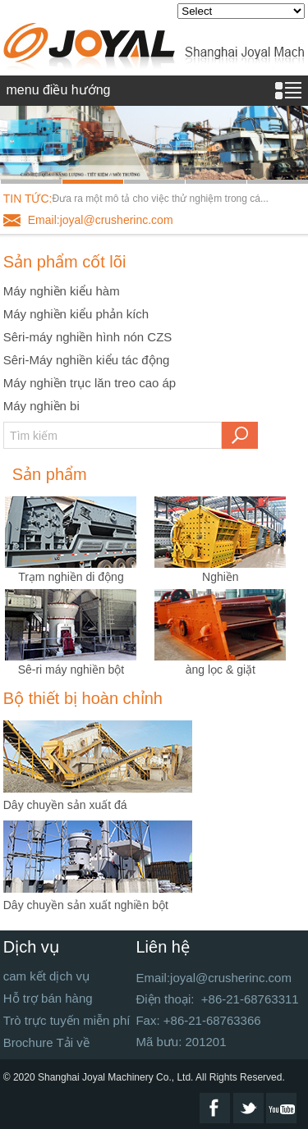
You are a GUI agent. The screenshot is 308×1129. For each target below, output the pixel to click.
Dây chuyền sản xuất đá (65, 804)
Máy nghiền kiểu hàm (61, 291)
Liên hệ (163, 947)
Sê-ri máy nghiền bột (71, 669)
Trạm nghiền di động (71, 576)
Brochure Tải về (46, 1042)
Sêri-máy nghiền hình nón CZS (87, 337)
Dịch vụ (31, 947)
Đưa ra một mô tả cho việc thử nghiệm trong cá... (161, 198)
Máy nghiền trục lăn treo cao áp (89, 383)
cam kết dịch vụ (46, 976)
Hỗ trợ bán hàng (48, 998)
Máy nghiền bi (41, 406)
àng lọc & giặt (220, 669)
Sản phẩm (49, 474)
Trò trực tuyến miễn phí (67, 1020)
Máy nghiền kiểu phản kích (76, 314)
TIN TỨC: (28, 198)
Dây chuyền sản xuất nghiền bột (85, 905)
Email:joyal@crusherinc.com (100, 219)
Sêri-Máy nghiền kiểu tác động (86, 360)
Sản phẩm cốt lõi (64, 262)
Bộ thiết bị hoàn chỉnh (83, 698)
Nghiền (220, 576)
